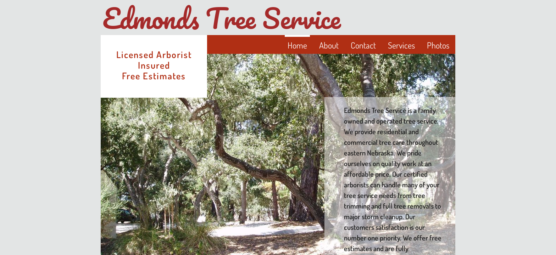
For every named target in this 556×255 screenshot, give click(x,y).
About (329, 45)
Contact (363, 45)
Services (401, 45)
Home (297, 45)
